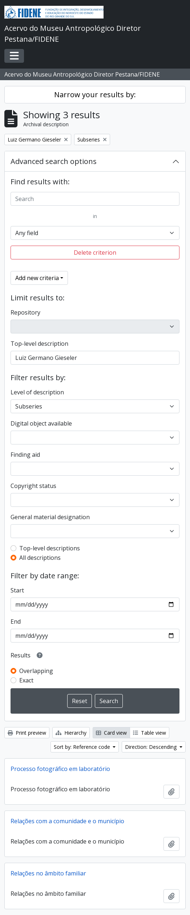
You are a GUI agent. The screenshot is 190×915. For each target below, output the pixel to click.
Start (17, 590)
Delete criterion (95, 253)
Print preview (27, 732)
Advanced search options (54, 161)
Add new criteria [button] (37, 278)
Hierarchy (71, 732)
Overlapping (36, 671)
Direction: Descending (151, 746)
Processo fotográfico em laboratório (60, 769)
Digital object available (41, 423)
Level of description (37, 392)
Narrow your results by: (95, 94)
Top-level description (39, 344)
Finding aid (25, 455)
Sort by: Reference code (83, 746)
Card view (111, 732)
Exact (26, 680)
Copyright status (33, 486)
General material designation (50, 517)
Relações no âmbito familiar (48, 873)
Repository (25, 312)
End (16, 621)
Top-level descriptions (49, 548)
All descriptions (40, 558)
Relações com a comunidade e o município (67, 821)
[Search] (95, 199)
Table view (149, 732)
